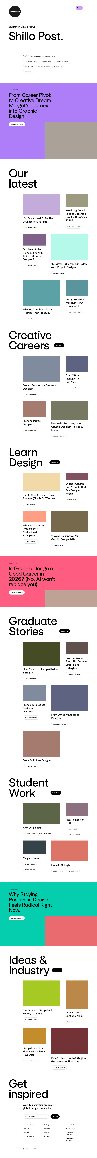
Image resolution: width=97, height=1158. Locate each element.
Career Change (35, 57)
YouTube (47, 1132)
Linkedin (47, 1129)
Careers (26, 1132)
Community (58, 67)
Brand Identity (30, 869)
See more (59, 345)
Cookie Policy (70, 1129)
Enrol (79, 8)
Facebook (47, 1136)
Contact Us (27, 1129)
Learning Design (50, 57)
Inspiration (28, 72)
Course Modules (29, 1136)
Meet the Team (28, 1125)
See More (64, 631)
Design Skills (29, 67)
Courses (69, 8)
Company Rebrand (46, 834)
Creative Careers (31, 62)
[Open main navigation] (86, 8)
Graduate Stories (62, 62)
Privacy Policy (70, 1125)
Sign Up (55, 1116)
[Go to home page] (13, 12)
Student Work (46, 62)
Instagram (47, 1125)
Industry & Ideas (44, 67)
